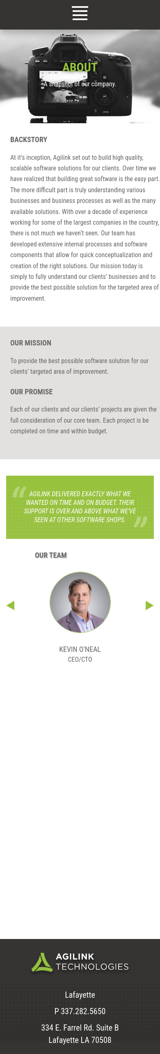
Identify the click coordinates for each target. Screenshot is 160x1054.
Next (150, 605)
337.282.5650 (83, 1011)
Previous (10, 605)
